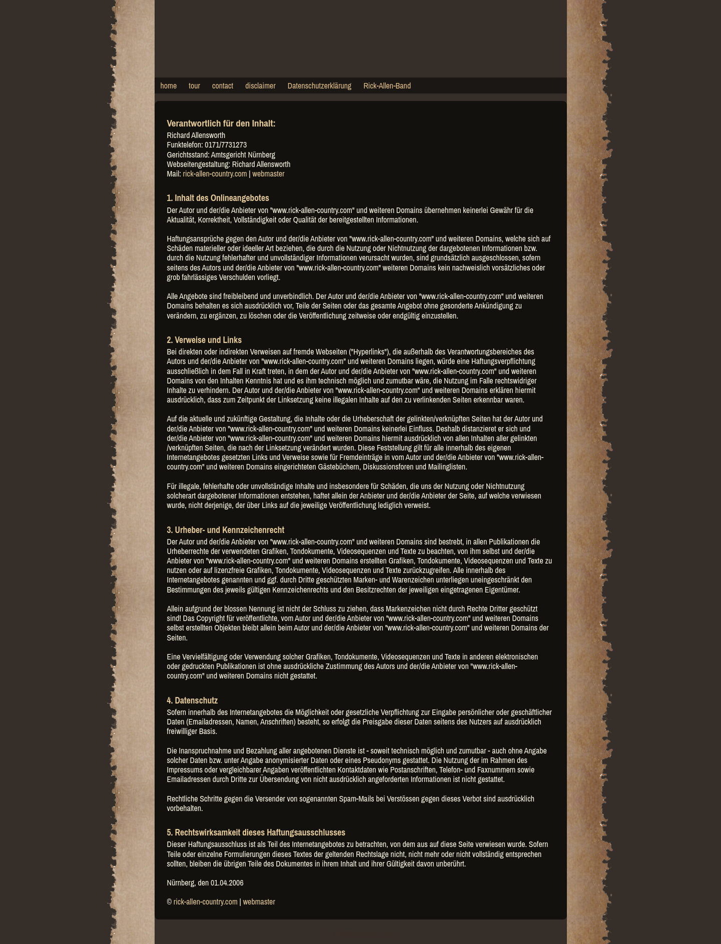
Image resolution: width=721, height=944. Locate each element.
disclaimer (260, 85)
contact (222, 85)
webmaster (268, 173)
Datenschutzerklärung (320, 85)
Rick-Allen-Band (387, 85)
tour (194, 85)
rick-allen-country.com (215, 173)
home (169, 85)
